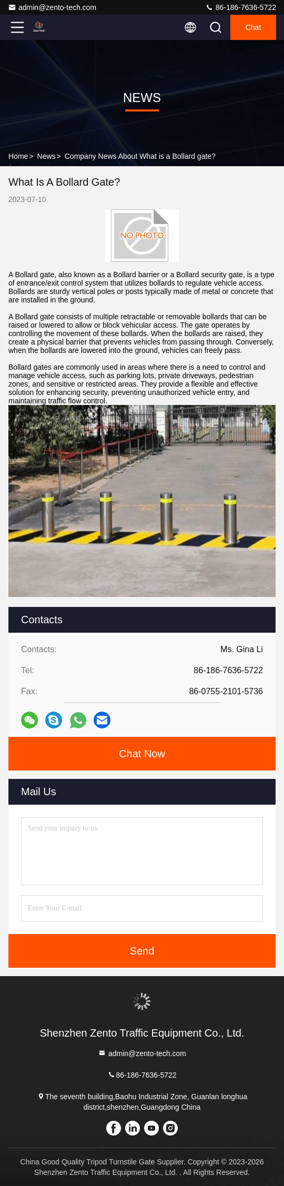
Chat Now (142, 753)
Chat (253, 27)
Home (18, 156)
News (46, 156)
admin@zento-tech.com (52, 7)
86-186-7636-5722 (240, 7)
